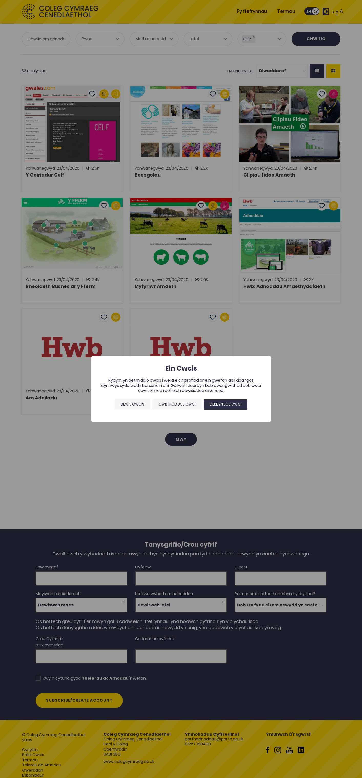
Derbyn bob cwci (225, 404)
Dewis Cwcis (132, 404)
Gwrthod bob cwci (177, 404)
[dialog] (181, 389)
